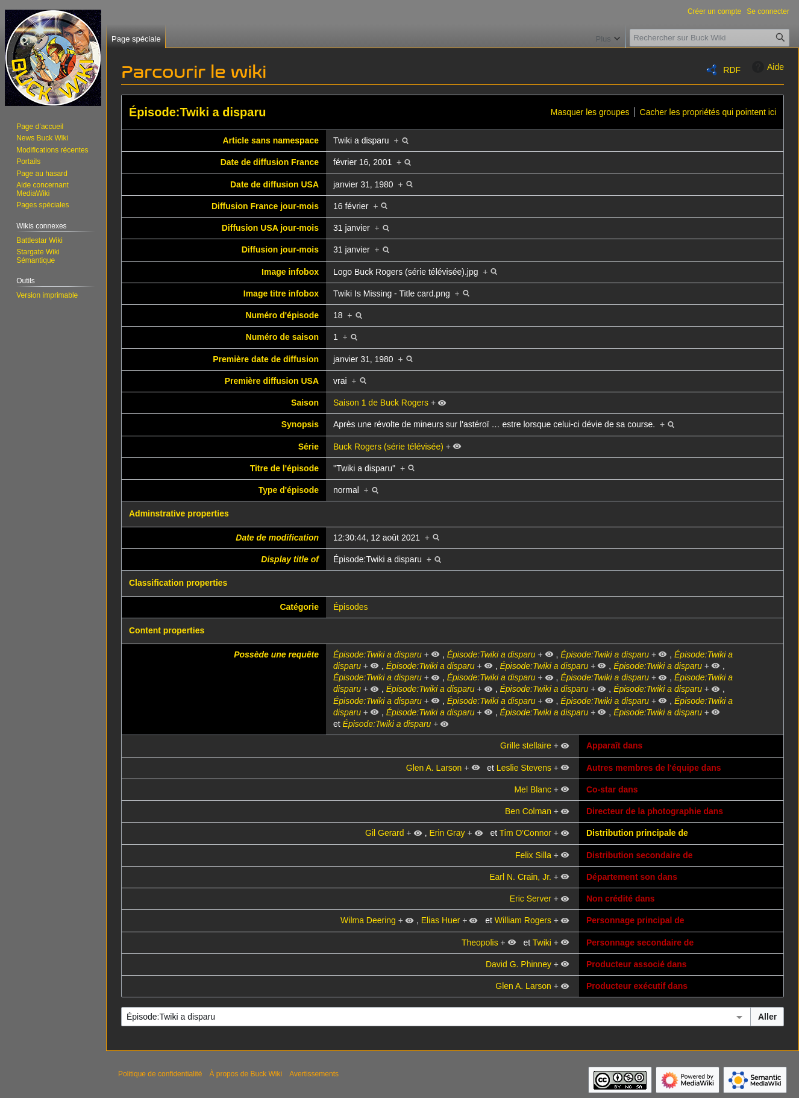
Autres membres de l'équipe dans (653, 768)
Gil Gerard (384, 833)
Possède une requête (276, 654)
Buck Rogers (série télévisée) (388, 446)
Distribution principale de (637, 833)
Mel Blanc (532, 789)
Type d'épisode (288, 490)
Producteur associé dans (636, 964)
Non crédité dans (620, 898)
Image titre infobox (281, 293)
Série (308, 446)
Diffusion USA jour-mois (270, 228)
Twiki (542, 942)
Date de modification (277, 537)
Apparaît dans (614, 745)
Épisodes (350, 607)
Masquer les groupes (590, 112)
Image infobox (290, 272)
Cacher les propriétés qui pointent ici (708, 112)
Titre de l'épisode (284, 468)
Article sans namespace (270, 140)
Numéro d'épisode (282, 315)
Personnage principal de (635, 920)
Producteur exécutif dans (637, 986)
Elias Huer (440, 920)
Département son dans (631, 877)
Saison (305, 402)
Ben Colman (528, 811)
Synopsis (300, 424)
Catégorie (299, 607)
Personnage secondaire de (640, 942)
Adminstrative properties (179, 513)
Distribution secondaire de (639, 855)
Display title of (290, 559)
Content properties (166, 630)
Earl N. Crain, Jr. (520, 877)
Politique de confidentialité (160, 1074)
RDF (732, 70)
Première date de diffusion (266, 359)
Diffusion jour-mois (280, 249)
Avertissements (314, 1074)
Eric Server (530, 898)
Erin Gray (447, 833)
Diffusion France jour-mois (265, 206)
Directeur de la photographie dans (654, 811)
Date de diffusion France (270, 162)
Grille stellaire (525, 745)
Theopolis (480, 942)
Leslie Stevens (524, 768)
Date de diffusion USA (274, 184)
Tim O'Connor (525, 833)
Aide (766, 67)
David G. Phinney (518, 964)
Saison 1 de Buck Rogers (380, 402)
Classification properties (178, 583)
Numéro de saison (282, 337)
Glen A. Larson (434, 768)
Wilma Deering (368, 920)
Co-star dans (612, 789)
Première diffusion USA (272, 381)
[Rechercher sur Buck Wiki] (709, 37)
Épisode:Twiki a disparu (197, 112)
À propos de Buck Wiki (245, 1074)
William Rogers (523, 920)
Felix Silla (533, 855)
